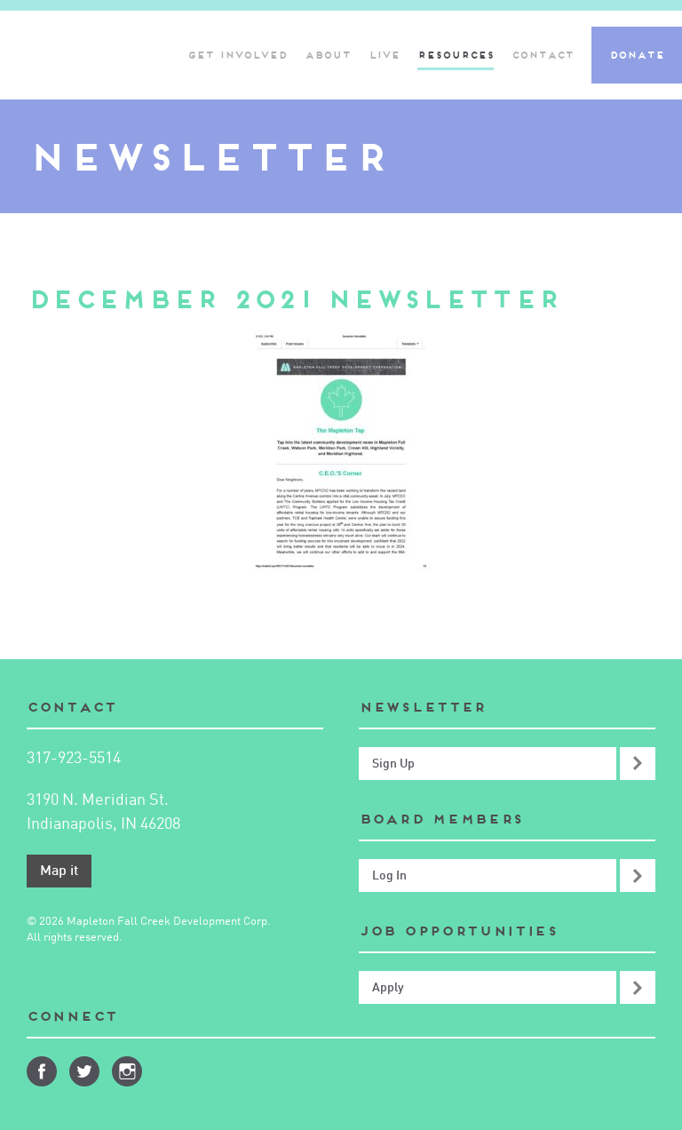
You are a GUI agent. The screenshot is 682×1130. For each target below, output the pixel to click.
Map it (59, 871)
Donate (636, 55)
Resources (455, 55)
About (328, 55)
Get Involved (237, 55)
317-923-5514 (74, 759)
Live (384, 55)
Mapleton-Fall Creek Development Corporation (83, 55)
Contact (543, 55)
